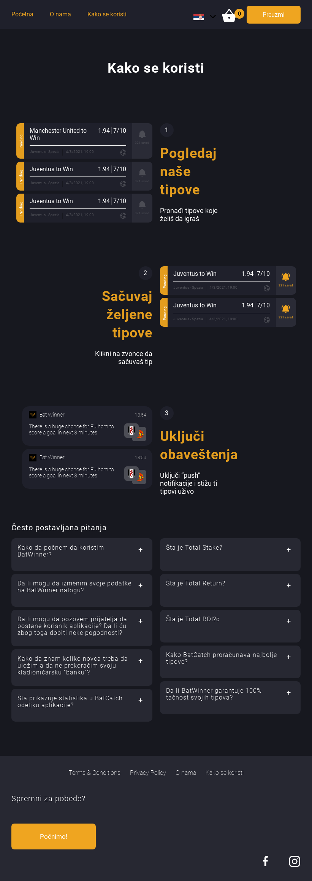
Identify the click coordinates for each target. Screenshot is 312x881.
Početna (22, 14)
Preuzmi (274, 14)
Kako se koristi (107, 14)
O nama (60, 14)
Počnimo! (53, 836)
